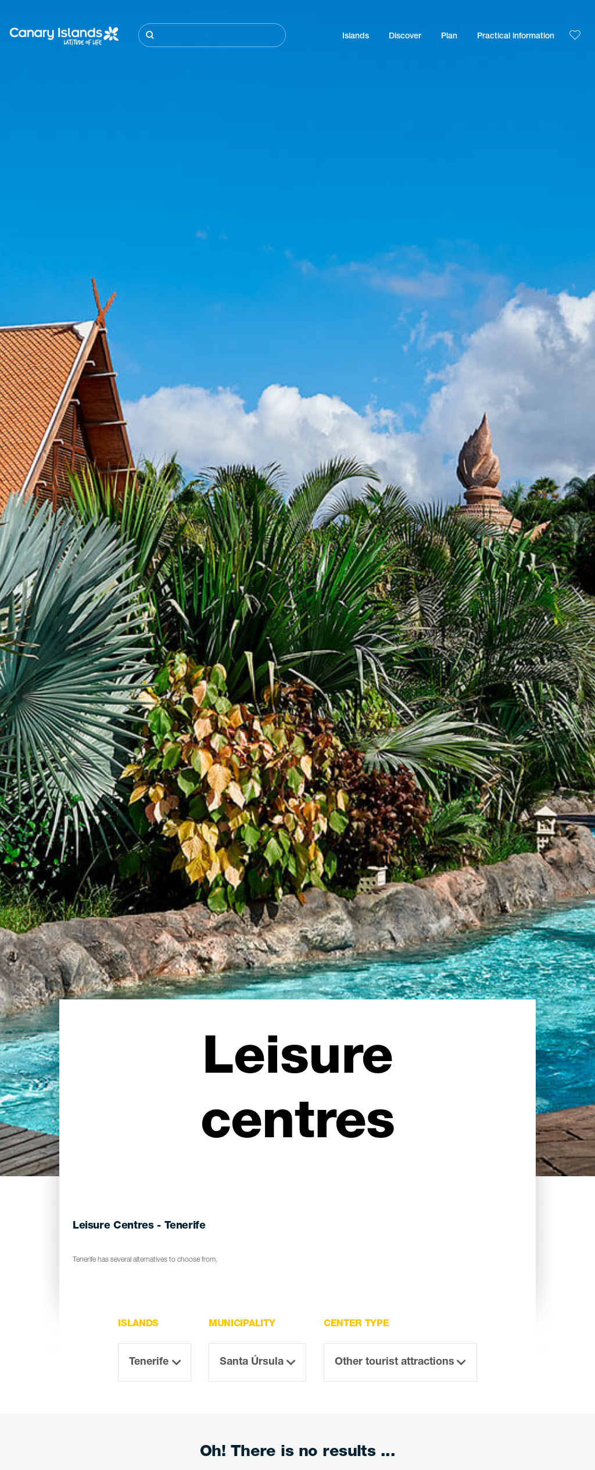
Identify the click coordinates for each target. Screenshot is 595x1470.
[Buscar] (212, 35)
